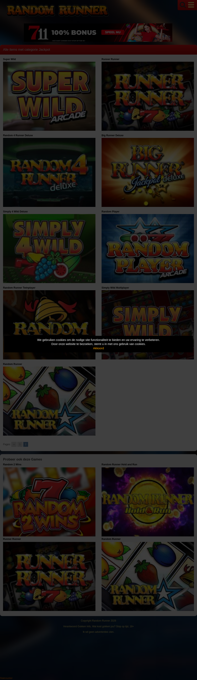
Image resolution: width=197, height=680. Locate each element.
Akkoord (98, 348)
